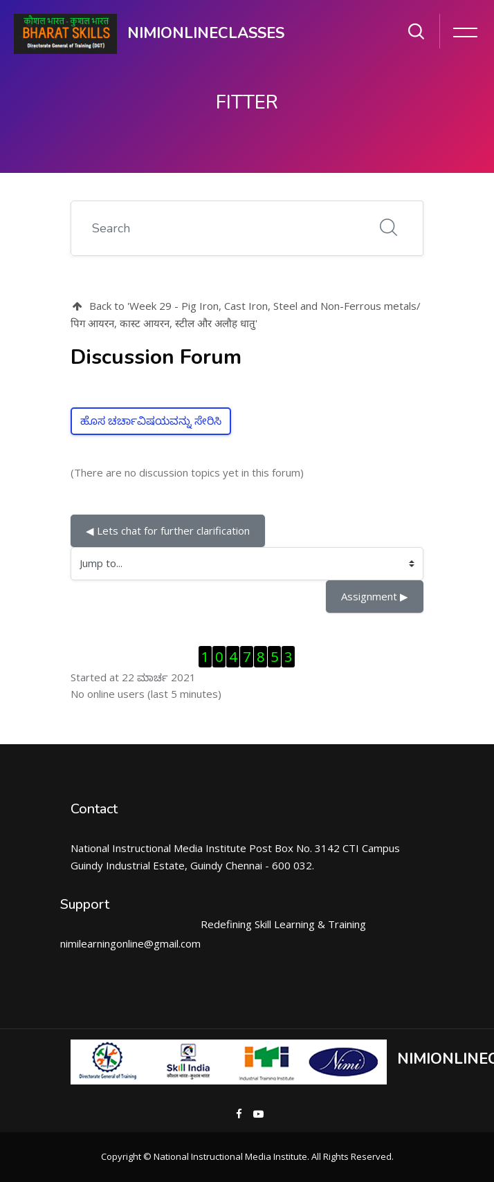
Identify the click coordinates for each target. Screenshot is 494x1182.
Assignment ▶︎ (374, 596)
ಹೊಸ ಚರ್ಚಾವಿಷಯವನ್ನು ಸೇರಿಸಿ (150, 421)
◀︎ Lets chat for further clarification (168, 530)
